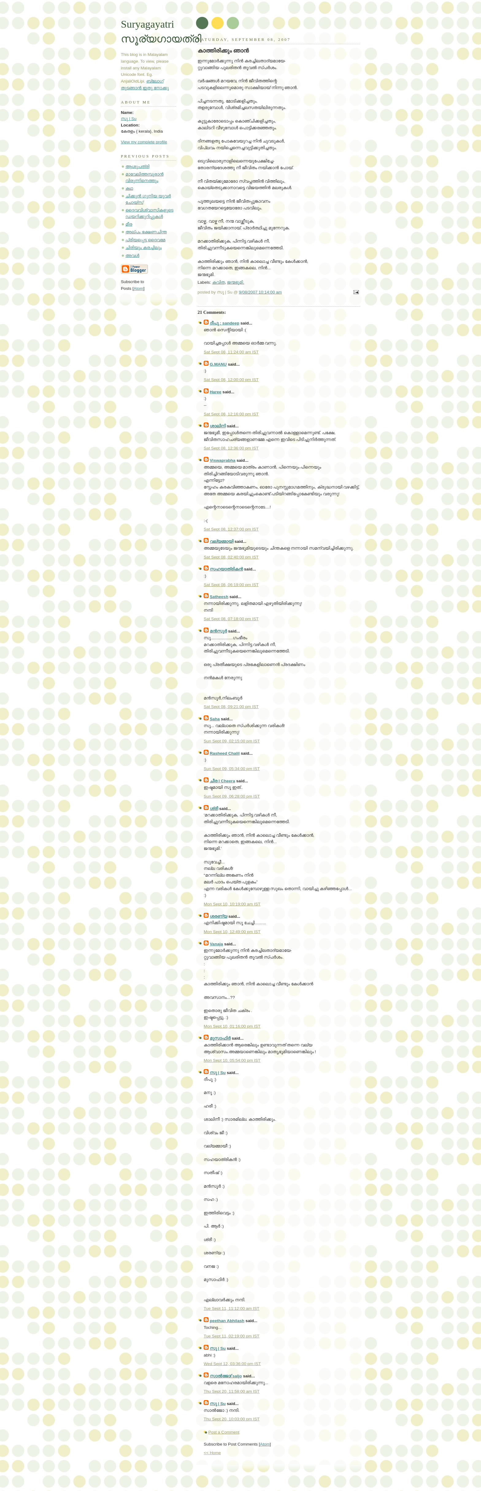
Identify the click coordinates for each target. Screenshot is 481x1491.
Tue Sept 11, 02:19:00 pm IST (232, 1336)
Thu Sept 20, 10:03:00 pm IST (232, 1419)
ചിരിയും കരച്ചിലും (143, 247)
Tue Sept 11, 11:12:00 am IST (232, 1308)
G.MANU (218, 364)
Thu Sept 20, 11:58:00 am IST (232, 1391)
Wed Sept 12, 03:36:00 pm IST (232, 1363)
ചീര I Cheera (222, 781)
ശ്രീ (214, 808)
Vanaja (216, 944)
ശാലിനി (218, 426)
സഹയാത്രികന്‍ (226, 569)
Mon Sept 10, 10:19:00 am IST (232, 904)
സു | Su (218, 1072)
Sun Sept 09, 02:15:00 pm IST (232, 741)
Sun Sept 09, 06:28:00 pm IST (232, 796)
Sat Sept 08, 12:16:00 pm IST (231, 414)
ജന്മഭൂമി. (235, 282)
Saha (215, 719)
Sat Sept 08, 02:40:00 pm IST (231, 557)
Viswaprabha (223, 460)
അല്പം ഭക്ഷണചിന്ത (146, 232)
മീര (128, 224)
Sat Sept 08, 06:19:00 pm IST (231, 584)
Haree (215, 392)
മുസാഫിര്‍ (220, 1038)
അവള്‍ (132, 255)
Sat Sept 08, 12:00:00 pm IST (231, 379)
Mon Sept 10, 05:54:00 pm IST (232, 1060)
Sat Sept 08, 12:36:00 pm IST (231, 448)
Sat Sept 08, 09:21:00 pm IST (231, 706)
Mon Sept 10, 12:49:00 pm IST (232, 931)
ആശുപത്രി (137, 166)
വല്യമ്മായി (221, 541)
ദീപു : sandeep (224, 323)
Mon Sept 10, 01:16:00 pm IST (232, 1026)
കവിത (218, 282)
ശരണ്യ (218, 916)
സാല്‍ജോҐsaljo (226, 1376)
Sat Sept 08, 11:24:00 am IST (231, 352)
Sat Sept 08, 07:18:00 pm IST (231, 619)
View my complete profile (144, 142)
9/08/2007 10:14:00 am (260, 292)
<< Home (212, 1452)
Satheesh (219, 596)
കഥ (129, 188)
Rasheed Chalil (225, 753)
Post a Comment (223, 1432)
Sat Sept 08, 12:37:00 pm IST (231, 529)
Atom (265, 1444)
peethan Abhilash (227, 1320)
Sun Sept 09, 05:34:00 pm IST (232, 768)
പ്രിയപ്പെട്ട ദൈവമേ (145, 240)
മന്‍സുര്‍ (218, 631)
